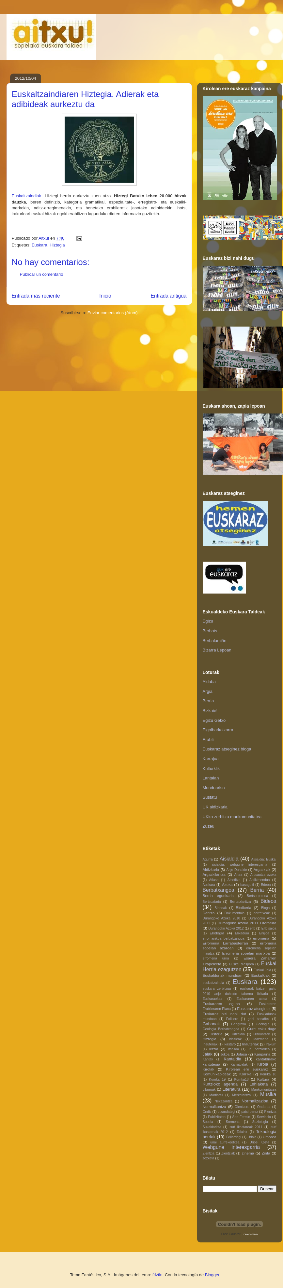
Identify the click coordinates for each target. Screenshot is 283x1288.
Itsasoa (233, 1049)
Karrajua (211, 758)
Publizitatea (217, 1117)
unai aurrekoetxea (224, 1142)
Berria (208, 700)
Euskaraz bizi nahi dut (224, 1014)
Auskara (209, 885)
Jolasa (241, 1054)
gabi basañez (259, 1019)
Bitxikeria (243, 907)
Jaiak (207, 1054)
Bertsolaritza (240, 901)
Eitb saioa (268, 928)
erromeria (261, 938)
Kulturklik (211, 768)
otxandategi (226, 1111)
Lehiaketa (258, 1084)
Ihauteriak (210, 1044)
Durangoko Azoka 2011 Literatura (246, 923)
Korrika (245, 1074)
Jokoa (224, 1054)
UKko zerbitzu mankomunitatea (232, 816)
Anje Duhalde (237, 870)
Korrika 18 (268, 1074)
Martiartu (216, 1095)
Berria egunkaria (218, 895)
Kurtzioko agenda (220, 1084)
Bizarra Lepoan (217, 650)
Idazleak (235, 1039)
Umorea (269, 1137)
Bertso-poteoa (257, 896)
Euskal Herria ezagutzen (239, 967)
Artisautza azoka (263, 874)
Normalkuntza (214, 1106)
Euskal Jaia (262, 970)
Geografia (238, 1024)
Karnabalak (239, 1064)
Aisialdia (229, 858)
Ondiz (207, 1111)
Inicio (105, 296)
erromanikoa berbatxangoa (223, 938)
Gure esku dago (261, 1029)
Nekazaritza (223, 1101)
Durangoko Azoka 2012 (226, 928)
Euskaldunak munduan (223, 975)
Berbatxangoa (218, 890)
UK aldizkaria (215, 807)
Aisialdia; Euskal (263, 859)
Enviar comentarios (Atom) (112, 312)
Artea (238, 874)
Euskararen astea (252, 999)
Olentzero (242, 1107)
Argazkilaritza (214, 874)
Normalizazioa (255, 1101)
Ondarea (263, 1107)
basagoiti (247, 885)
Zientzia (208, 1153)
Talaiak (242, 1132)
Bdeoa (266, 885)
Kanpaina (262, 1054)
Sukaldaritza (212, 1127)
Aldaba (209, 681)
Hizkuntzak (261, 1034)
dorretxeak (262, 913)
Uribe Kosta (259, 1142)
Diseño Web (251, 1234)
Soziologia (260, 1122)
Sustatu (210, 797)
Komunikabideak (217, 1074)
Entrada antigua (168, 296)
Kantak (208, 1059)
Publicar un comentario (41, 274)
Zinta (266, 1153)
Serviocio (264, 1117)
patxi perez (249, 1111)
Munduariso (214, 787)
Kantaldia (232, 1059)
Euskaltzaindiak (26, 195)
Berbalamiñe (215, 640)
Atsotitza (234, 880)
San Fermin (241, 1117)
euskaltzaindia (213, 983)
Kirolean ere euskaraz (247, 1069)
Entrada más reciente (36, 296)
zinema (248, 1153)
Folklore (232, 1019)
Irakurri (271, 1044)
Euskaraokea (213, 999)
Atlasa (214, 880)
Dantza (209, 913)
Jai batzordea (259, 1049)
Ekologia (217, 933)
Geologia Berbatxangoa (221, 1029)
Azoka (227, 884)
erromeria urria (216, 958)
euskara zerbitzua (217, 988)
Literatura (232, 1089)
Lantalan (211, 778)
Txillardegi (233, 1137)
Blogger (212, 1274)
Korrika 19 (217, 1079)
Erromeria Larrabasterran (225, 943)
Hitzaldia (238, 1034)
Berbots (210, 630)
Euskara (39, 245)
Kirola (262, 1064)
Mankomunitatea (263, 1089)
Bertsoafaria (212, 901)
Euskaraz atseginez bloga (227, 749)
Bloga (265, 908)
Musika (268, 1094)
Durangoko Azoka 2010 (221, 918)
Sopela (208, 1122)
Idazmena (260, 1039)
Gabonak (211, 1023)
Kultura (263, 1079)
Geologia (263, 1024)
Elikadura (242, 933)
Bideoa (268, 901)
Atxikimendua (259, 880)
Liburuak (209, 1089)
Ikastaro (230, 1044)
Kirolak (208, 1069)
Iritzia (213, 1049)
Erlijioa (264, 933)
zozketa (208, 1158)
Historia (216, 1034)
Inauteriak (250, 1044)
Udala (251, 1137)
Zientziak (228, 1153)
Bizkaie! (210, 710)
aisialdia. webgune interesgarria (239, 864)
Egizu (208, 621)
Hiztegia (57, 245)
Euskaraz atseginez (253, 1008)
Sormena (233, 1122)
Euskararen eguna (221, 1003)
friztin (157, 1274)
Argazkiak (262, 869)
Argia (207, 691)
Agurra (208, 859)
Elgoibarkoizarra (218, 729)
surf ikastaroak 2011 (245, 1127)
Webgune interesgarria (231, 1147)
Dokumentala (234, 913)
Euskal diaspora (241, 964)
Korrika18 (241, 1079)
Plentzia (270, 1111)
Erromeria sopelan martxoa (246, 953)
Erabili (208, 739)
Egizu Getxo (214, 720)
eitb (252, 928)
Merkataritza (241, 1095)
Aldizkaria (211, 869)
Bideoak (220, 908)
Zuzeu (208, 826)
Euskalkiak (260, 975)
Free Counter (231, 1234)
